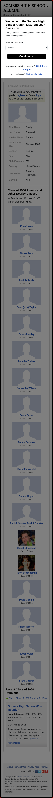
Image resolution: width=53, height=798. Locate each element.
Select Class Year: (15, 42)
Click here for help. (34, 74)
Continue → (26, 56)
